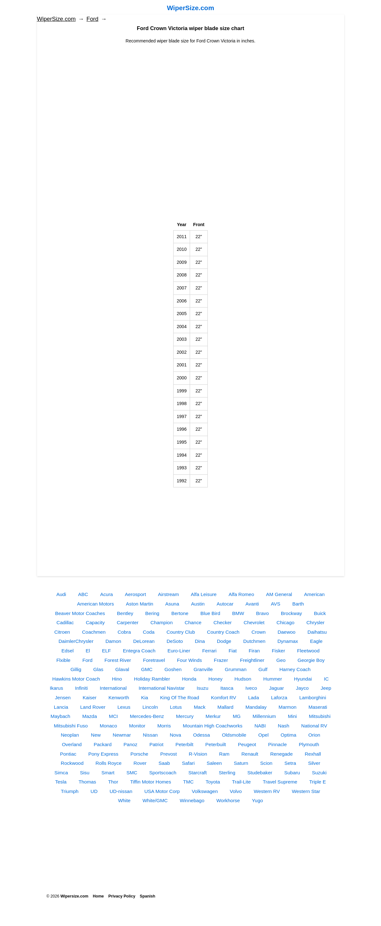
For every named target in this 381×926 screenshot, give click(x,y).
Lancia (61, 707)
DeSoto (175, 641)
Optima (288, 735)
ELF (106, 650)
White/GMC (155, 800)
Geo (281, 660)
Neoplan (70, 735)
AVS (275, 603)
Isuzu (202, 688)
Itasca (226, 688)
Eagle (316, 641)
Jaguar (276, 688)
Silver (314, 763)
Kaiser (90, 697)
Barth (298, 603)
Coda (149, 632)
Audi (61, 594)
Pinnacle (277, 744)
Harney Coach (294, 669)
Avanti (252, 603)
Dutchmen (254, 641)
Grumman (235, 669)
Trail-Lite (241, 781)
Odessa (201, 735)
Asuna (172, 603)
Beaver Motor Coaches (80, 613)
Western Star (306, 791)
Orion (314, 735)
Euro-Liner (179, 650)
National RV (314, 725)
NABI (260, 725)
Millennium (264, 716)
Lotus (176, 707)
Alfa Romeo (241, 594)
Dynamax (287, 641)
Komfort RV (223, 697)
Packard (102, 744)
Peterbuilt (215, 744)
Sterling (227, 772)
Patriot (156, 744)
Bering (152, 613)
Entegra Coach (139, 650)
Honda (189, 679)
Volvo (236, 791)
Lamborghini (312, 697)
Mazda (89, 716)
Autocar (225, 603)
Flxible (63, 660)
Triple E (317, 781)
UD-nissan (121, 791)
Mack (200, 707)
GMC (147, 669)
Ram (224, 754)
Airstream (168, 594)
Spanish (147, 896)
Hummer (272, 679)
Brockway (291, 613)
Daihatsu (317, 632)
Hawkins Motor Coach (76, 679)
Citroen (62, 632)
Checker (222, 622)
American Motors (95, 603)
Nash (283, 725)
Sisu (84, 772)
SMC (131, 772)
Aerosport (135, 594)
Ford (92, 19)
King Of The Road (179, 697)
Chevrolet (254, 622)
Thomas (87, 781)
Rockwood (72, 763)
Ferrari (209, 650)
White (124, 800)
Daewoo (286, 632)
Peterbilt (184, 744)
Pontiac (68, 754)
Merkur (213, 716)
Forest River (118, 660)
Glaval (122, 669)
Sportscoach (162, 772)
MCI (113, 716)
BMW (238, 613)
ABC (83, 594)
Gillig (75, 669)
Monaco (108, 725)
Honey (215, 679)
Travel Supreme (280, 781)
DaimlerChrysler (76, 641)
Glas (98, 669)
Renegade (281, 754)
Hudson (242, 679)
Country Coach (223, 632)
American (314, 594)
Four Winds (189, 660)
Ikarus (56, 688)
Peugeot (247, 744)
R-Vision (198, 754)
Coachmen (93, 632)
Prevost (168, 754)
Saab (164, 763)
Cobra (124, 632)
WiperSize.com (190, 7)
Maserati (317, 707)
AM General (279, 594)
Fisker (278, 650)
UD (94, 791)
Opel (263, 735)
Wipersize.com (74, 896)
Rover (140, 763)
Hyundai (303, 679)
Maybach (60, 716)
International (113, 688)
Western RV (267, 791)
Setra (290, 763)
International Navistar (162, 688)
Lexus (123, 707)
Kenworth (118, 697)
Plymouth (309, 744)
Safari (188, 763)
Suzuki (319, 772)
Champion (161, 622)
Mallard (225, 707)
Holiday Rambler (152, 679)
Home (98, 896)
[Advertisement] (190, 88)
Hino (117, 679)
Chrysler (315, 622)
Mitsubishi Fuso (71, 725)
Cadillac (65, 622)
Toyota (213, 781)
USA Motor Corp (162, 791)
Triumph (70, 791)
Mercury (185, 716)
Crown (258, 632)
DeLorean (144, 641)
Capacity (95, 622)
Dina (200, 641)
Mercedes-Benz (147, 716)
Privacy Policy (121, 896)
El (88, 650)
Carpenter (127, 622)
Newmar (122, 735)
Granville (203, 669)
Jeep (326, 688)
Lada (253, 697)
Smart (107, 772)
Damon (113, 641)
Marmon (287, 707)
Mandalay (256, 707)
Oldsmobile (234, 735)
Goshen (172, 669)
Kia (144, 697)
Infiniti (81, 688)
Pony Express (103, 754)
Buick (320, 613)
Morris (164, 725)
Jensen (63, 697)
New (96, 735)
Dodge (224, 641)
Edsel (67, 650)
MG (237, 716)
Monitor (137, 725)
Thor (113, 781)
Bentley (125, 613)
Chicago (285, 622)
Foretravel (154, 660)
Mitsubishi (319, 716)
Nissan (150, 735)
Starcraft (197, 772)
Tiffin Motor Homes (150, 781)
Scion (266, 763)
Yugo (257, 800)
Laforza (279, 697)
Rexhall (313, 754)
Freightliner (252, 660)
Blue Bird (210, 613)
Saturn (241, 763)
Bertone (179, 613)
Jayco (302, 688)
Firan (254, 650)
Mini (292, 716)
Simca (61, 772)
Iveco (251, 688)
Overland (71, 744)
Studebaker (259, 772)
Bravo (262, 613)
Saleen (214, 763)
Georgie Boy (311, 660)
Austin (198, 603)
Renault (249, 754)
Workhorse (228, 800)
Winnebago (192, 800)
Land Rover (92, 707)
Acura (106, 594)
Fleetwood (308, 650)
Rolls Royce (109, 763)
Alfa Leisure (204, 594)
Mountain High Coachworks (212, 725)
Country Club (181, 632)
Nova (175, 735)
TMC (188, 781)
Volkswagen (205, 791)
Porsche (139, 754)
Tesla (61, 781)
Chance (193, 622)
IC (326, 679)
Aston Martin (139, 603)
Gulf (262, 669)
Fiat (233, 650)
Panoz (130, 744)
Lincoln (150, 707)
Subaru (292, 772)
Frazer (221, 660)
